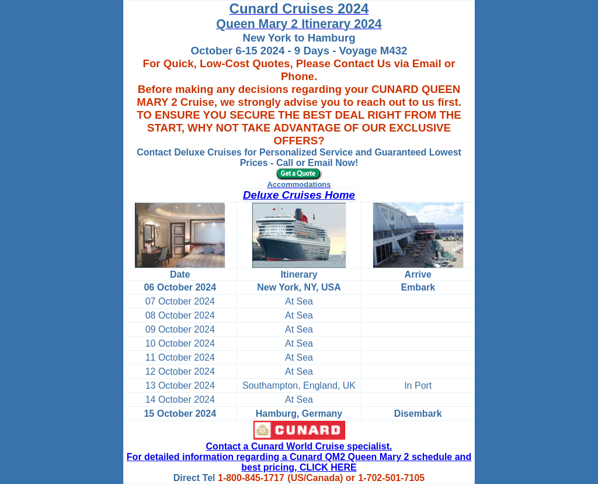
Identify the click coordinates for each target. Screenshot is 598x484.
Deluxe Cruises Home (299, 195)
